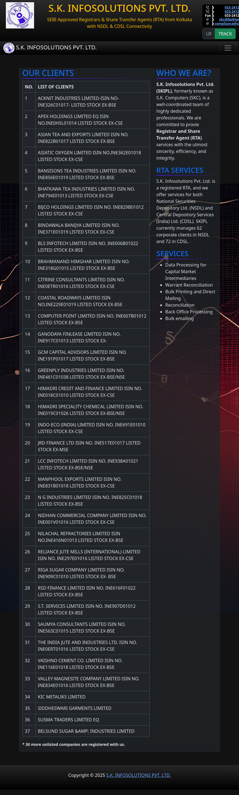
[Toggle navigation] (228, 48)
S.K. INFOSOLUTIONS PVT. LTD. (50, 48)
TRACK (225, 34)
